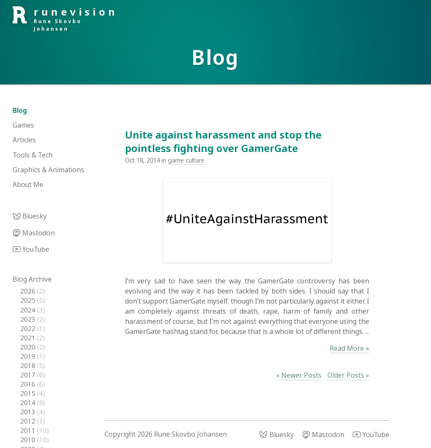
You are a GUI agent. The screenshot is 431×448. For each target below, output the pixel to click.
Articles (24, 139)
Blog (20, 110)
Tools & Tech (33, 155)
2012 (28, 421)
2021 (28, 337)
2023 (28, 319)
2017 (28, 375)
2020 (28, 347)
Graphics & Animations (48, 169)
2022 (28, 328)
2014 (28, 402)
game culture (186, 160)
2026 (28, 291)
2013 (28, 412)
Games (23, 125)
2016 (28, 384)
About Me (28, 184)
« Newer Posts (299, 375)
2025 (28, 300)
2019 (28, 356)
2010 (28, 439)
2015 (28, 393)
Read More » (349, 348)
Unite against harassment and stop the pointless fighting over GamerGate (223, 141)
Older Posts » (348, 375)
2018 (28, 365)
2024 (28, 310)
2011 (28, 430)
